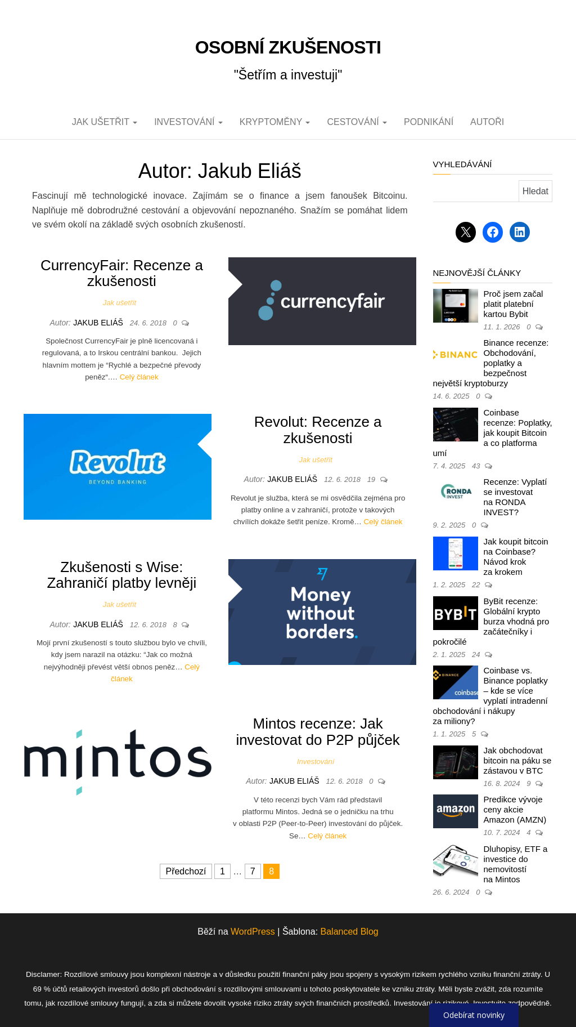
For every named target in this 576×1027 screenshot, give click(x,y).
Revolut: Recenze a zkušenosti (318, 429)
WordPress (253, 931)
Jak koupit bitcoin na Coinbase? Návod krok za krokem (516, 557)
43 (477, 466)
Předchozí (185, 871)
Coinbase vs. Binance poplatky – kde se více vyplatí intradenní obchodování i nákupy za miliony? (490, 696)
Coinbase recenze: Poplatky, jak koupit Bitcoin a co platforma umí (492, 433)
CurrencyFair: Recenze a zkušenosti (121, 273)
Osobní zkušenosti (288, 47)
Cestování (357, 122)
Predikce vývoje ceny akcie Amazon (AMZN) (515, 809)
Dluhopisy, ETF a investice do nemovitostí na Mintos (516, 864)
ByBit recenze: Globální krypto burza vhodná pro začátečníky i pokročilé (491, 621)
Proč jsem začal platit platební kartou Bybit (513, 304)
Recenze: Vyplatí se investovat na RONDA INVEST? (515, 497)
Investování (188, 122)
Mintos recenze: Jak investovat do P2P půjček (317, 731)
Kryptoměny (275, 122)
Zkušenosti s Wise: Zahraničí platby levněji (121, 575)
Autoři (487, 122)
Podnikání (428, 122)
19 (372, 479)
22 (477, 585)
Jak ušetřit (104, 122)
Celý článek (139, 377)
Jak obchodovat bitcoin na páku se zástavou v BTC (518, 760)
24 (477, 654)
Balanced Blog (350, 931)
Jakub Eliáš (99, 322)
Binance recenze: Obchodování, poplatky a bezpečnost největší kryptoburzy (491, 363)
